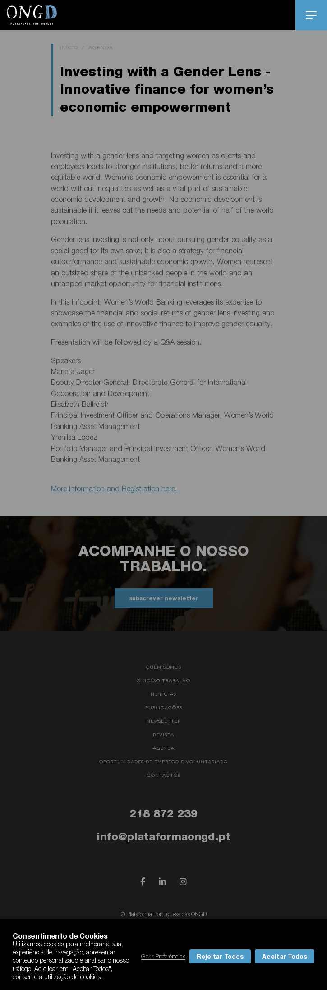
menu (311, 15)
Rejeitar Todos (220, 956)
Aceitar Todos (284, 956)
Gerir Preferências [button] (163, 956)
